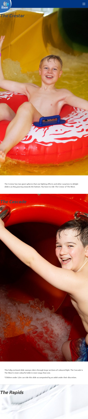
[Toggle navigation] (84, 4)
